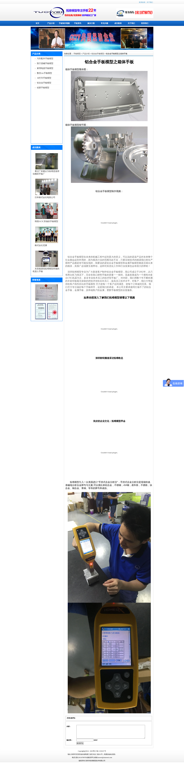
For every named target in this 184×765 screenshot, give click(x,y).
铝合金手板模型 (44, 83)
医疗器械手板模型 (45, 63)
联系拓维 (142, 2)
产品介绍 (50, 23)
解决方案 (91, 23)
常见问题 (104, 23)
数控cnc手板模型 (44, 73)
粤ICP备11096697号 (99, 754)
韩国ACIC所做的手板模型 (46, 221)
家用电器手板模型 (45, 68)
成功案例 (118, 23)
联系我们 (144, 23)
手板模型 (77, 54)
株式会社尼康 (41, 245)
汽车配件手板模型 (45, 58)
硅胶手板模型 (43, 88)
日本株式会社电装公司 (45, 197)
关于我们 (150, 2)
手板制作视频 (64, 23)
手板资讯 (77, 23)
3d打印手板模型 (44, 78)
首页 (37, 23)
